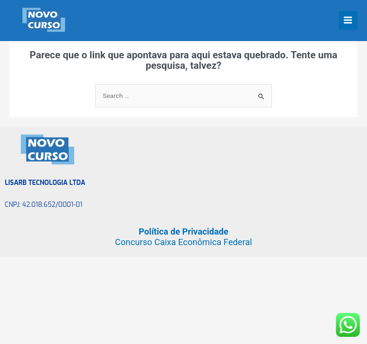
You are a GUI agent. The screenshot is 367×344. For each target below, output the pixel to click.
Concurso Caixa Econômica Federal (183, 242)
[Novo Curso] (38, 20)
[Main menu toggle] (348, 20)
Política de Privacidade (183, 231)
